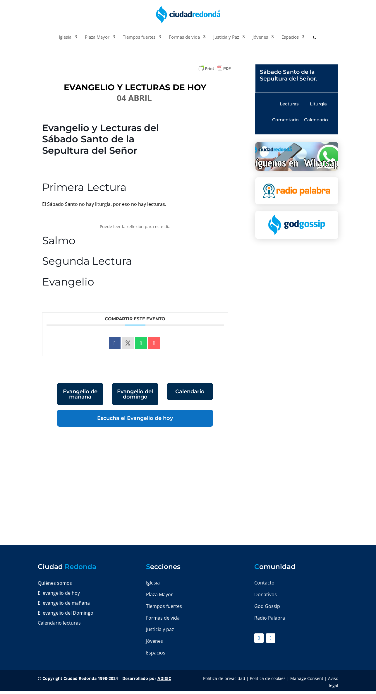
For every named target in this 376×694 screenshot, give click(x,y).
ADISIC (164, 678)
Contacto (264, 583)
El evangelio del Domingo (65, 613)
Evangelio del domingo (135, 394)
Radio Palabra (269, 618)
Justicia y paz (160, 629)
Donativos (265, 594)
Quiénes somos (55, 583)
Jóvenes (260, 37)
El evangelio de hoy (59, 593)
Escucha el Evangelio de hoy (135, 418)
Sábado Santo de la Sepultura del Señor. (288, 75)
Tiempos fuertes (139, 37)
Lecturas (289, 104)
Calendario (190, 391)
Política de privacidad (224, 678)
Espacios (290, 37)
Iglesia (65, 37)
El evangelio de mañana (64, 603)
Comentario (285, 119)
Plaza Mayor (97, 37)
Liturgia (318, 104)
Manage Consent (306, 678)
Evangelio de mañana (80, 394)
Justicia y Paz (226, 37)
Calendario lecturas (59, 623)
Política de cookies (268, 678)
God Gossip (267, 606)
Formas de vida (184, 37)
